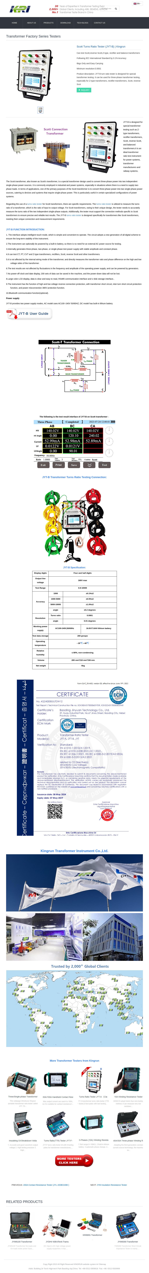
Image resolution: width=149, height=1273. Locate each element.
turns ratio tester (34, 204)
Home (14, 23)
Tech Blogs (82, 23)
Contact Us (99, 23)
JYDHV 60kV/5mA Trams (57, 1242)
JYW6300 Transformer (128, 1242)
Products (48, 23)
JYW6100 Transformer (22, 1242)
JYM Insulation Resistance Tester (112, 1185)
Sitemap (102, 1264)
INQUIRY (83, 90)
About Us (31, 23)
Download (65, 23)
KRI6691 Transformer (92, 1235)
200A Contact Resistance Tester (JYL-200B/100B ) (46, 1185)
